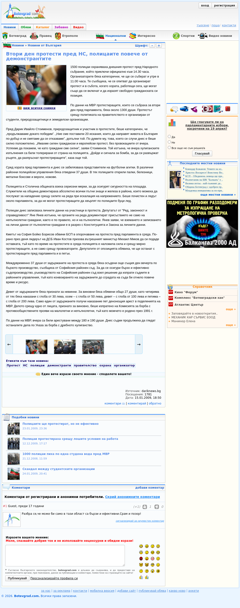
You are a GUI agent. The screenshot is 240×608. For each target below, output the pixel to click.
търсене (203, 25)
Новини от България (44, 45)
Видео (78, 27)
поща (216, 25)
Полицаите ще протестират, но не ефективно (60, 424)
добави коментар (149, 487)
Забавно (61, 27)
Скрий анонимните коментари (132, 497)
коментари (115, 403)
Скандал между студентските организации (58, 469)
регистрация (224, 5)
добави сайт (126, 590)
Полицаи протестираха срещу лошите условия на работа (70, 439)
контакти (229, 25)
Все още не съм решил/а (186, 148)
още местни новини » (218, 194)
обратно (155, 403)
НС (25, 365)
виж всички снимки (36, 108)
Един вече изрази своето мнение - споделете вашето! (84, 374)
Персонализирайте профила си (54, 578)
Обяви (26, 27)
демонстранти (59, 365)
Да (171, 137)
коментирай (137, 403)
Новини (10, 27)
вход (205, 5)
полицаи (37, 365)
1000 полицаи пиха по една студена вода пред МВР (66, 454)
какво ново (177, 590)
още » (231, 309)
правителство (85, 365)
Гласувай (202, 153)
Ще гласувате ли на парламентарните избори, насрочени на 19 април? (207, 125)
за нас (45, 590)
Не (171, 142)
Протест (13, 365)
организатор (124, 365)
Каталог (42, 27)
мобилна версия (102, 590)
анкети (193, 590)
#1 (5, 506)
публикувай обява (152, 590)
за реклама (61, 590)
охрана (105, 365)
